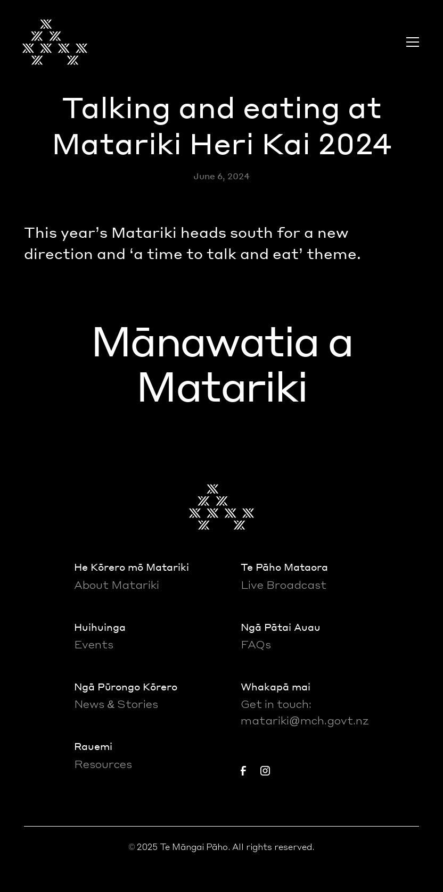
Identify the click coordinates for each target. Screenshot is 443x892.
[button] (410, 42)
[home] (54, 42)
